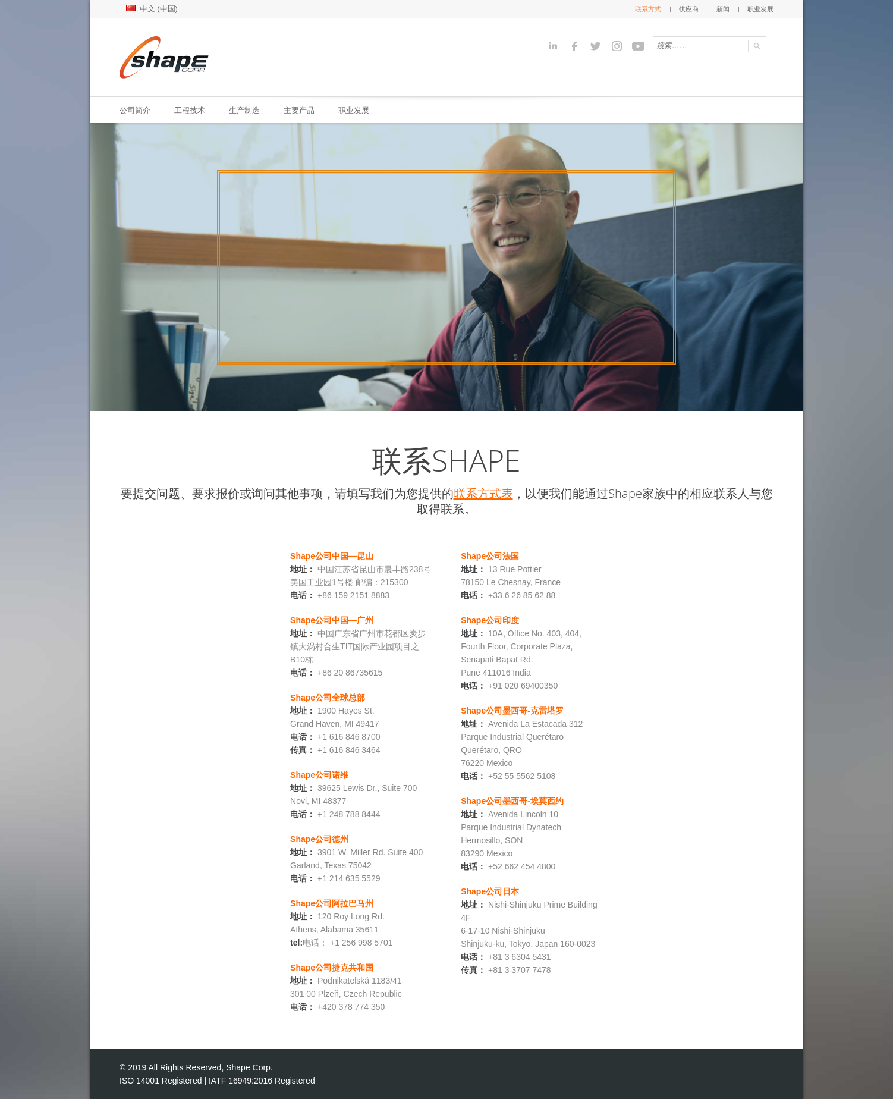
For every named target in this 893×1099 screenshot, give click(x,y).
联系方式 (648, 8)
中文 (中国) (152, 8)
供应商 (689, 8)
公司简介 (135, 110)
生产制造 (244, 110)
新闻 (723, 8)
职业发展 (760, 8)
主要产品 (299, 110)
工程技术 (189, 110)
